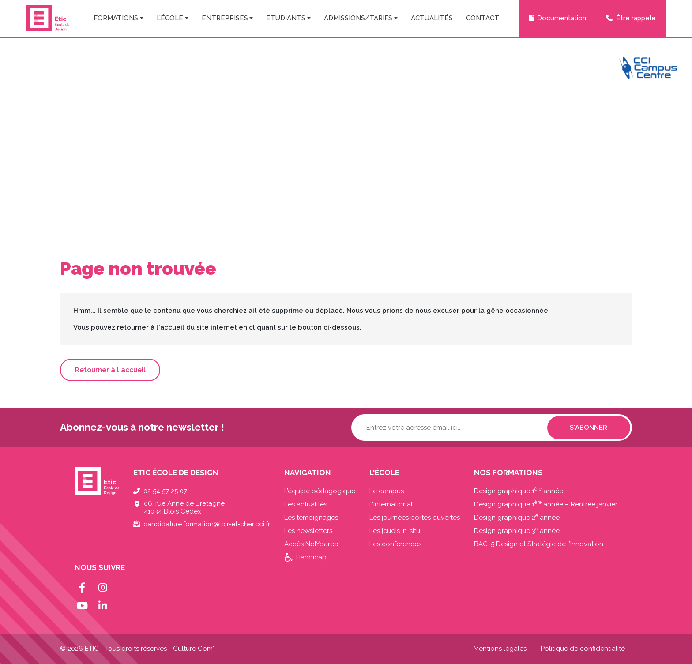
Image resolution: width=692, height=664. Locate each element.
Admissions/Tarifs (358, 18)
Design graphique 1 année (518, 491)
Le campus (386, 491)
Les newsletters (308, 531)
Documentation (561, 18)
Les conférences (395, 544)
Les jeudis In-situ (394, 531)
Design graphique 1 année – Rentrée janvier (545, 504)
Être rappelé (636, 18)
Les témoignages (311, 517)
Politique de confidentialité (583, 649)
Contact (482, 18)
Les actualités (305, 504)
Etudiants (285, 18)
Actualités (432, 18)
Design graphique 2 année (517, 517)
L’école (170, 18)
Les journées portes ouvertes (414, 517)
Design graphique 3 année (517, 531)
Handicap (311, 557)
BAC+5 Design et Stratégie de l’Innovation (538, 544)
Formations (116, 18)
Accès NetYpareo (311, 544)
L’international (391, 504)
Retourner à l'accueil (110, 370)
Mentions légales (500, 649)
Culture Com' (193, 649)
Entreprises (225, 18)
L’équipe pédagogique (319, 491)
